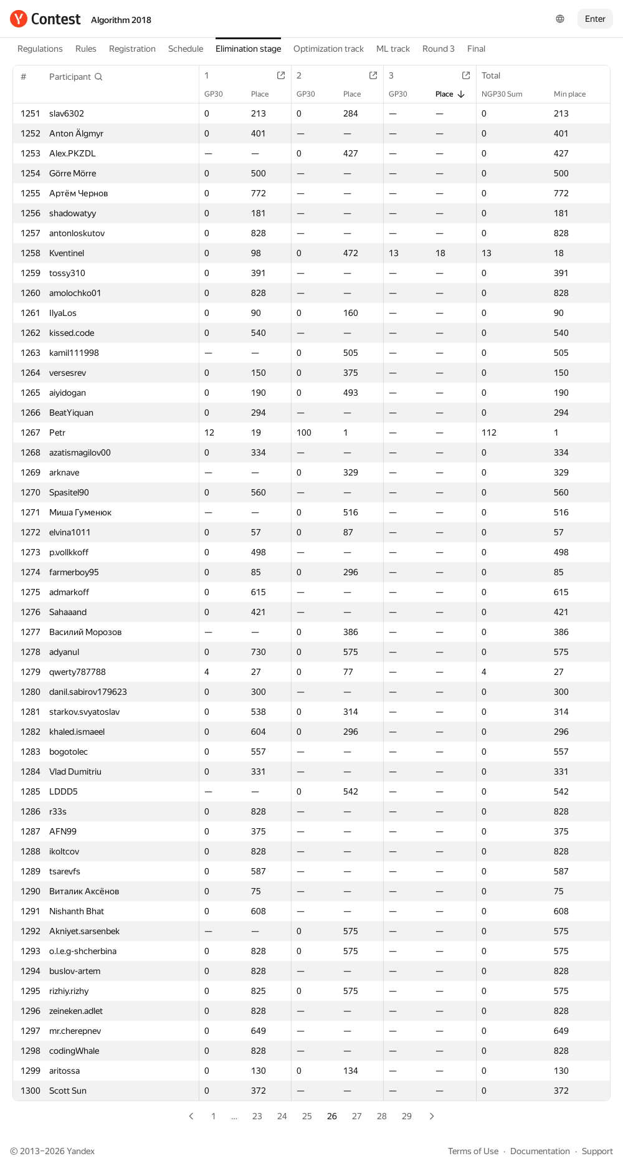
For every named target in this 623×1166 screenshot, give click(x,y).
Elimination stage (248, 49)
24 (282, 1116)
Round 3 (438, 49)
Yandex (81, 1151)
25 (307, 1116)
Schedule (185, 49)
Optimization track (328, 49)
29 (407, 1116)
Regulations (40, 49)
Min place (576, 94)
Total (497, 75)
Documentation (540, 1151)
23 (257, 1116)
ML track (393, 49)
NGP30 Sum (508, 94)
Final (476, 49)
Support (597, 1151)
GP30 (219, 94)
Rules (86, 49)
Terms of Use (473, 1151)
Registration (132, 49)
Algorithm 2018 (121, 20)
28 (382, 1116)
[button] (76, 77)
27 (357, 1116)
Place (266, 94)
